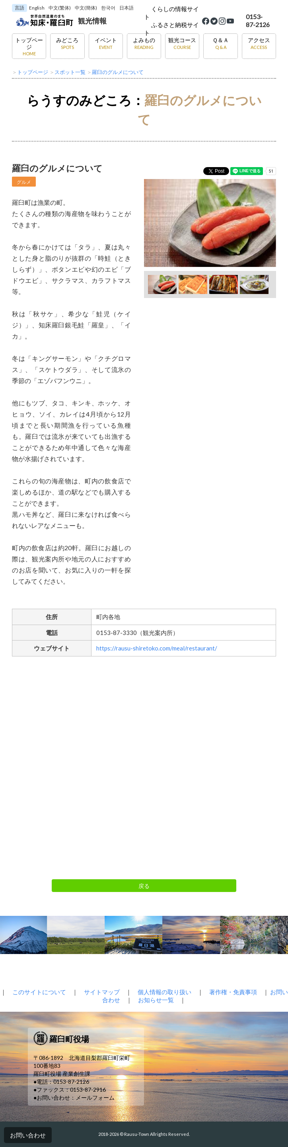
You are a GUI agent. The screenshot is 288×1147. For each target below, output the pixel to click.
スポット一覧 (70, 72)
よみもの (144, 43)
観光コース (182, 43)
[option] (210, 223)
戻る (144, 885)
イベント (106, 43)
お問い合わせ (28, 1135)
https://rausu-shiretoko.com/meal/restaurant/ (156, 648)
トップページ (29, 46)
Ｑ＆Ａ (220, 43)
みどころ (67, 43)
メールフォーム (95, 1097)
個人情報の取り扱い (164, 991)
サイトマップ (102, 991)
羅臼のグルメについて (118, 72)
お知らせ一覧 (156, 999)
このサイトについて (39, 991)
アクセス (259, 43)
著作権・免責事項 (233, 991)
